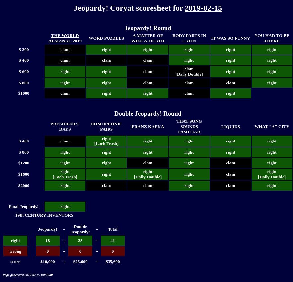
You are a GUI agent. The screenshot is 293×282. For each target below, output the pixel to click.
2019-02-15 (203, 8)
